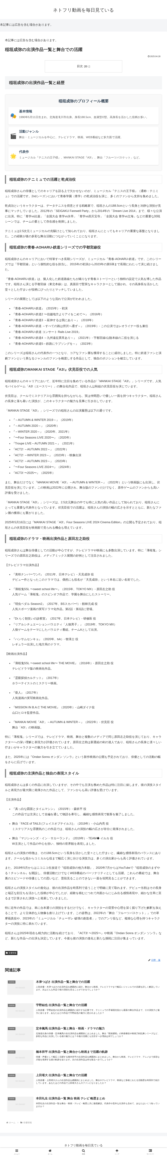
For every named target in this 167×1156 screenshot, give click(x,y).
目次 (80, 66)
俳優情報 (11, 953)
